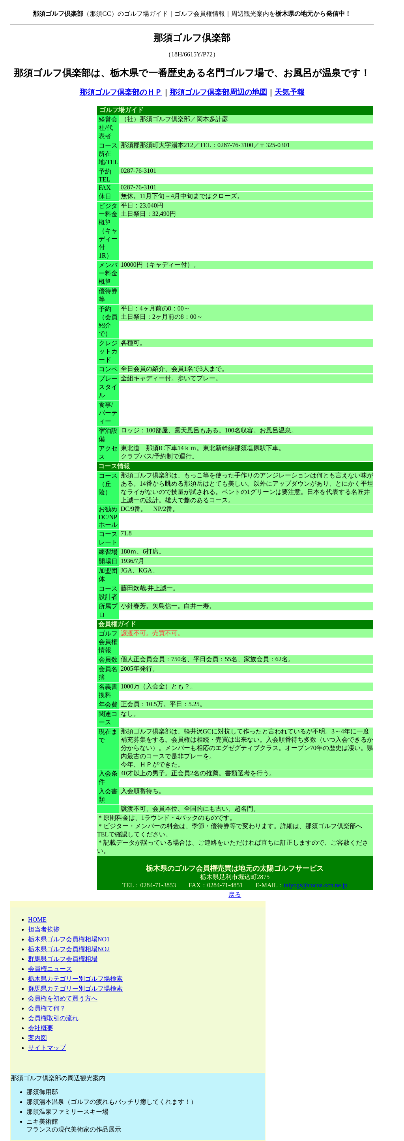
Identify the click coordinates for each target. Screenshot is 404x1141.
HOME (37, 919)
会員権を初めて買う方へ (62, 998)
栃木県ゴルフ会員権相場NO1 (69, 939)
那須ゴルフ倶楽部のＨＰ (121, 92)
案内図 (37, 1037)
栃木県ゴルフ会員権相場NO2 (69, 949)
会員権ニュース (50, 968)
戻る (234, 894)
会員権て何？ (47, 1008)
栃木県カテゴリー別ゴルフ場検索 (75, 978)
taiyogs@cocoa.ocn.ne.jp (316, 885)
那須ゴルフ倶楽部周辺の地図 (218, 92)
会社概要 (40, 1028)
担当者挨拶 (44, 929)
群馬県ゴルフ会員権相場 (62, 959)
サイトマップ (47, 1047)
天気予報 (290, 92)
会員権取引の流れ (53, 1018)
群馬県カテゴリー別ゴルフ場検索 (75, 988)
